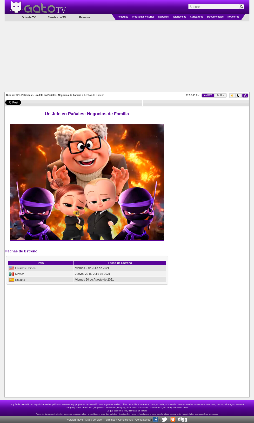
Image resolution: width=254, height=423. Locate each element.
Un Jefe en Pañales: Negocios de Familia (57, 95)
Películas (123, 16)
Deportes (163, 16)
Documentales (215, 16)
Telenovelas (179, 16)
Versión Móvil (75, 419)
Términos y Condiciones (118, 419)
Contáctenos (142, 419)
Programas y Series (143, 16)
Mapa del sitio (93, 419)
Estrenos (84, 17)
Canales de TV (57, 17)
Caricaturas (196, 16)
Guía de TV (12, 95)
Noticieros (233, 16)
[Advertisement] (127, 56)
